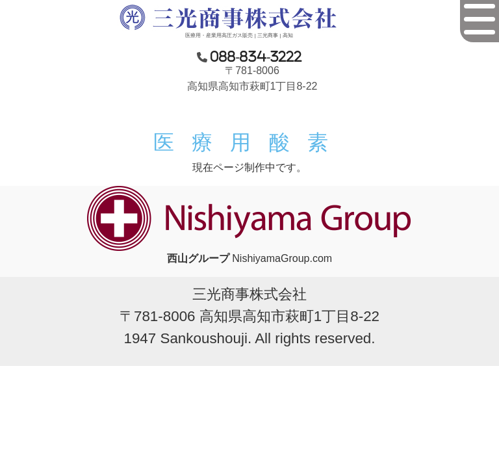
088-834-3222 (256, 56)
